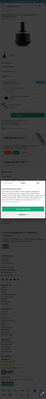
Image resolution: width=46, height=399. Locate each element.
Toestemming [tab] (8, 183)
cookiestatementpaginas (12, 201)
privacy (38, 199)
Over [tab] (37, 183)
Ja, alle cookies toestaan (23, 209)
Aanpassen (23, 214)
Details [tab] (23, 183)
